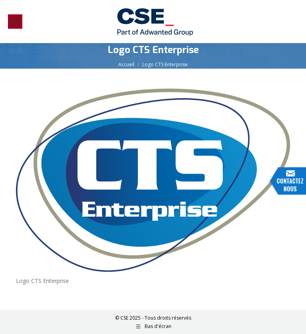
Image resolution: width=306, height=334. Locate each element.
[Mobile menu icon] (15, 21)
